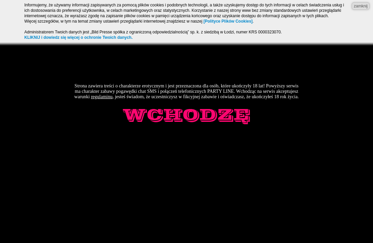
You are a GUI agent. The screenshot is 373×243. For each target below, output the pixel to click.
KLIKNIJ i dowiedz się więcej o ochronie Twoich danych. (78, 37)
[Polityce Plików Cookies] (227, 21)
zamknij (361, 6)
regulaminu (102, 96)
